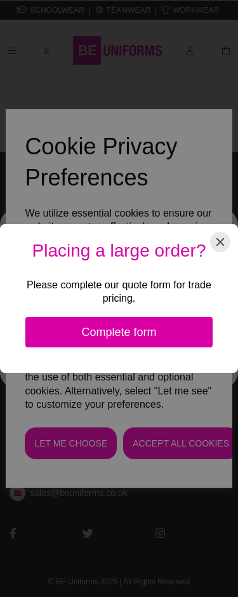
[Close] (220, 242)
